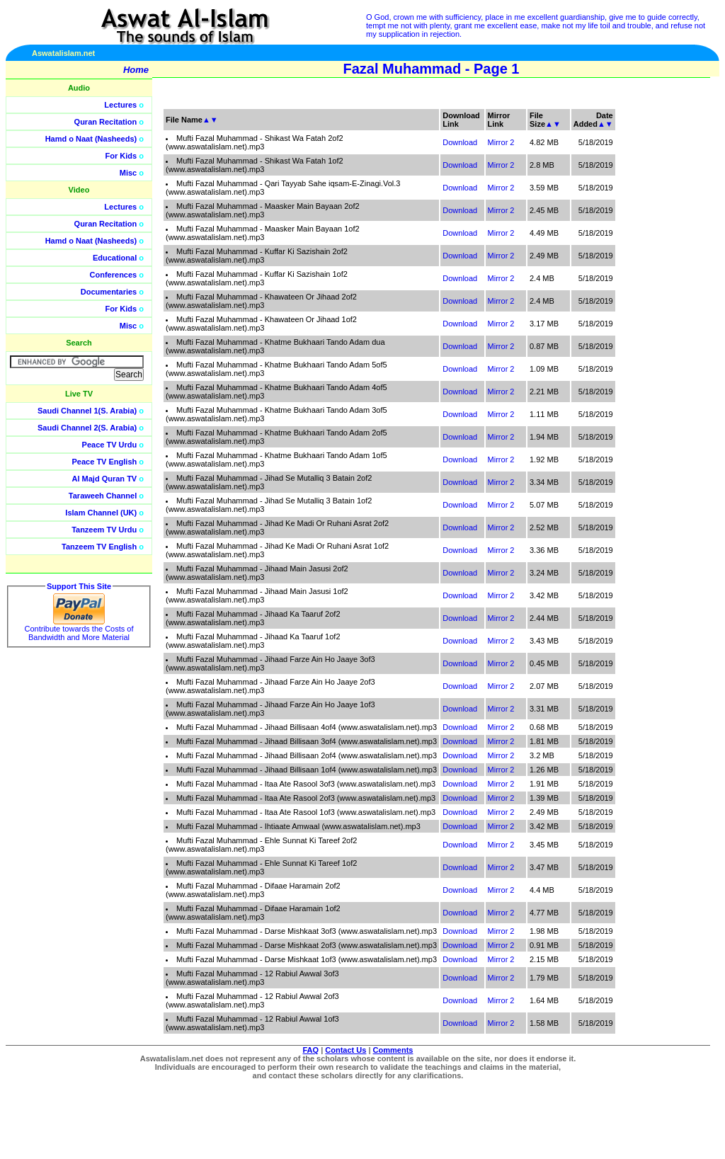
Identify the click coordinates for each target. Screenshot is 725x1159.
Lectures (120, 105)
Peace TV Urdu (109, 444)
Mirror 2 (501, 142)
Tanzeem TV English (99, 546)
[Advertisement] (657, 318)
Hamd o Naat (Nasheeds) (91, 139)
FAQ (311, 1050)
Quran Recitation (105, 122)
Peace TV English (104, 461)
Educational (115, 257)
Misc (128, 173)
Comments (393, 1050)
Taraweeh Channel (103, 495)
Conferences (113, 274)
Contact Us (345, 1050)
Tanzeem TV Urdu (104, 529)
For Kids (121, 156)
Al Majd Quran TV (104, 478)
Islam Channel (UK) (101, 512)
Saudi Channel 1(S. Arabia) (87, 410)
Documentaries (109, 291)
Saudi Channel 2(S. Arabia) (87, 427)
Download (460, 142)
